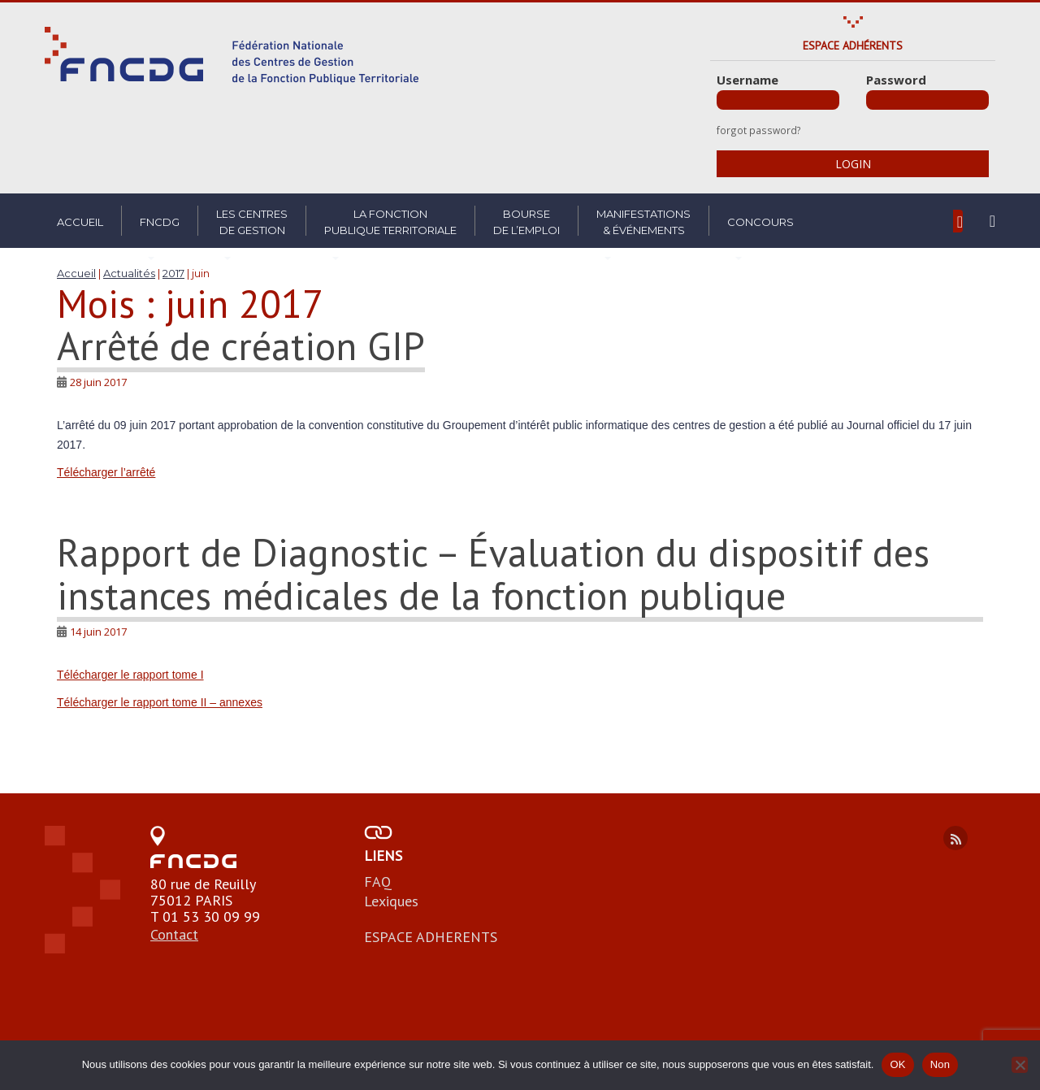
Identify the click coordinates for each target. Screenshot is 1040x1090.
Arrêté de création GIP (241, 345)
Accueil (80, 221)
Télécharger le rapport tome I (130, 674)
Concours (760, 221)
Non (940, 1064)
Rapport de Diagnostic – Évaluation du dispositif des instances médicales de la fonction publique (493, 573)
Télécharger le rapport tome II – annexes (159, 702)
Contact (174, 934)
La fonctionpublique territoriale (390, 222)
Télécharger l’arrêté (106, 472)
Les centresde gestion (252, 222)
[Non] (1020, 1065)
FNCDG (160, 221)
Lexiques (391, 901)
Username (747, 80)
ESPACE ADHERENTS (430, 936)
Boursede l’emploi (526, 222)
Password (896, 80)
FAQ (378, 881)
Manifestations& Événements (643, 222)
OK (897, 1064)
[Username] (778, 100)
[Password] (927, 100)
